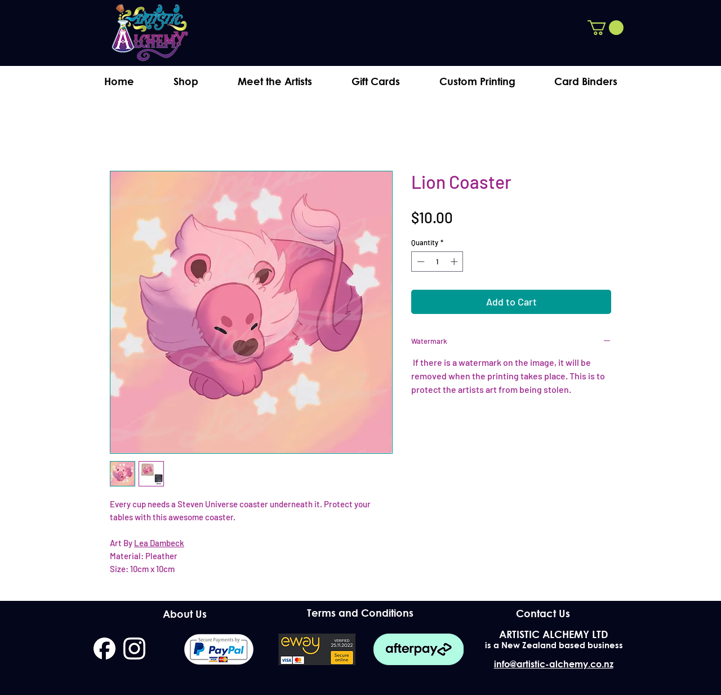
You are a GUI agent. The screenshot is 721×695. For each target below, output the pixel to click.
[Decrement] (419, 261)
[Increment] (455, 261)
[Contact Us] (543, 613)
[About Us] (184, 613)
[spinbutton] (437, 261)
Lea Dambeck (159, 543)
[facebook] (104, 648)
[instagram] (134, 648)
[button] (606, 27)
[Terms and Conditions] (360, 613)
